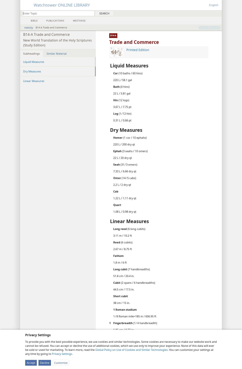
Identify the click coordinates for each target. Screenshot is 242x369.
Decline (44, 363)
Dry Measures (32, 71)
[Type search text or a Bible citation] (56, 13)
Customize (61, 363)
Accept (31, 363)
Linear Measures (33, 81)
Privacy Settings (62, 354)
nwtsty (27, 27)
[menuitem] (218, 13)
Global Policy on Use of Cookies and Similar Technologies (131, 350)
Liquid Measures (33, 62)
